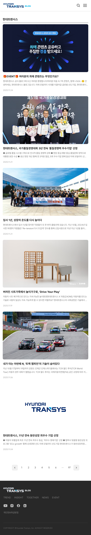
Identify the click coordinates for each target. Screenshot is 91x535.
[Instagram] (12, 506)
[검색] (78, 5)
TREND (7, 497)
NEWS (45, 497)
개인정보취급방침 (10, 512)
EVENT (55, 497)
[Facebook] (18, 506)
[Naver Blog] (25, 506)
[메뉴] (85, 5)
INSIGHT (18, 497)
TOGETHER (33, 497)
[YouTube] (5, 506)
